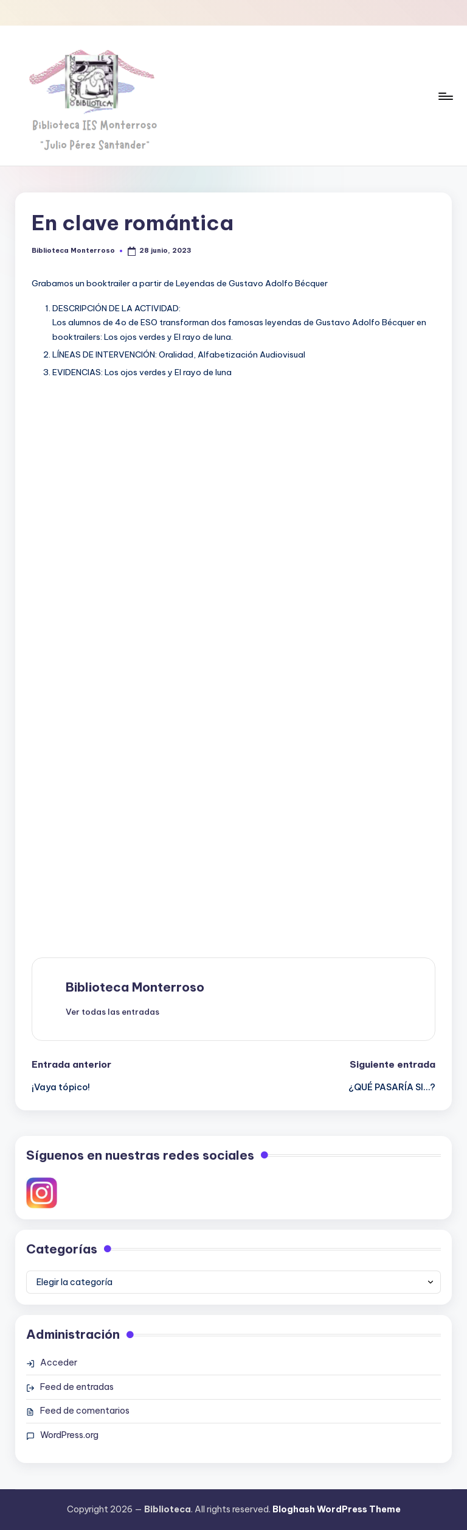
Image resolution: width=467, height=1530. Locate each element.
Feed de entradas (77, 1386)
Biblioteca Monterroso (135, 987)
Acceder (58, 1362)
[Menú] (444, 95)
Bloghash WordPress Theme (336, 1509)
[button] (112, 1011)
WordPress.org (69, 1435)
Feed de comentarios (85, 1410)
